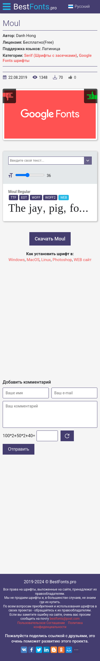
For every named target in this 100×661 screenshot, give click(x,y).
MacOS (33, 259)
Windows (17, 259)
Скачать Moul (50, 239)
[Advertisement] (50, 318)
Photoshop (62, 259)
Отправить (18, 449)
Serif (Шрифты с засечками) (50, 55)
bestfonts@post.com (64, 619)
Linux (46, 259)
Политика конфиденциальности (58, 625)
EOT (24, 197)
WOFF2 (50, 197)
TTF (13, 197)
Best (35, 6)
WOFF (36, 197)
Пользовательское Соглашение (41, 623)
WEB (63, 197)
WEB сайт (82, 259)
